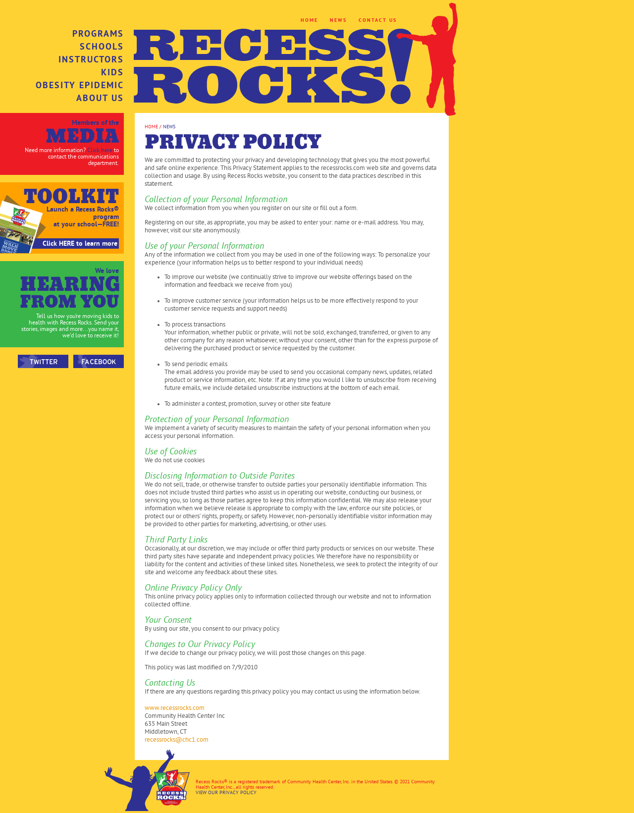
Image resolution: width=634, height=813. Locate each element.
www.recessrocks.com (175, 708)
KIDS (112, 72)
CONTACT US (378, 20)
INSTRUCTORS (91, 59)
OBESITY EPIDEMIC (80, 85)
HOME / (154, 126)
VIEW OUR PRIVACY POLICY (226, 792)
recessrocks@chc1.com (177, 739)
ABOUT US (100, 98)
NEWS (338, 20)
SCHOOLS (102, 47)
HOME (309, 20)
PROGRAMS (98, 34)
